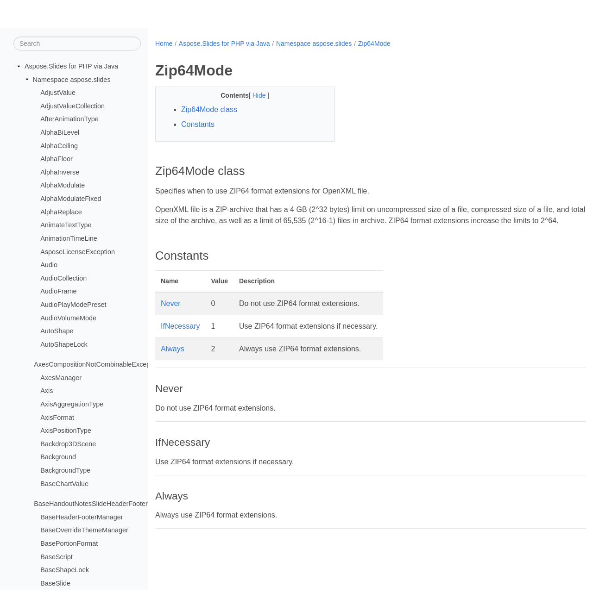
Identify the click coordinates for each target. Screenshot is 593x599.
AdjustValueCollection (72, 106)
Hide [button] (253, 95)
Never (171, 314)
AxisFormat (57, 417)
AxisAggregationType (71, 404)
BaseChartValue (64, 483)
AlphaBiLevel (59, 133)
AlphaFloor (56, 159)
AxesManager (61, 378)
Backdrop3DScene (68, 444)
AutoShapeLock (64, 345)
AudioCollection (63, 278)
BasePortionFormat (69, 544)
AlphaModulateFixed (70, 199)
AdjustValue (58, 93)
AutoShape (56, 331)
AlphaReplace (61, 212)
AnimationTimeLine (68, 239)
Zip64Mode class (209, 109)
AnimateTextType (65, 225)
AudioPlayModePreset (73, 305)
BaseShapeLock (64, 570)
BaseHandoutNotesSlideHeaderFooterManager (104, 504)
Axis (46, 391)
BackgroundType (65, 470)
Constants (197, 124)
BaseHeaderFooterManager (81, 517)
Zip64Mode (374, 43)
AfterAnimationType (69, 119)
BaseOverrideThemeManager (84, 530)
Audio (48, 265)
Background (58, 457)
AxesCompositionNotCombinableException (97, 364)
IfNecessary (180, 337)
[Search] (77, 44)
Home (163, 43)
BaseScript (56, 557)
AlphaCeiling (59, 146)
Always (172, 360)
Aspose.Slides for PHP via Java (71, 66)
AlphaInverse (59, 172)
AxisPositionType (65, 431)
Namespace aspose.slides (72, 79)
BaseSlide (55, 583)
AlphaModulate (62, 185)
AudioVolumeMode (68, 318)
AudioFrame (58, 291)
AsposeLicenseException (77, 252)
